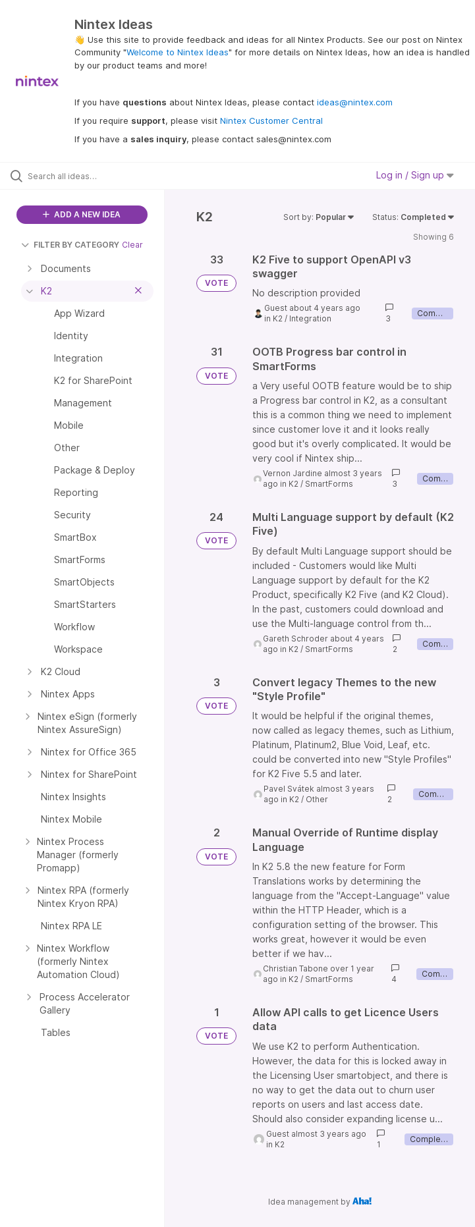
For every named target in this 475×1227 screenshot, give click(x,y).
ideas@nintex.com (355, 102)
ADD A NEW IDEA (82, 214)
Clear (132, 245)
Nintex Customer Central (271, 120)
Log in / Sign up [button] (415, 174)
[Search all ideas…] (88, 176)
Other (317, 799)
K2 (278, 318)
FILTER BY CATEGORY (70, 245)
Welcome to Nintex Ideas (177, 52)
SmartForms (329, 484)
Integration (310, 318)
